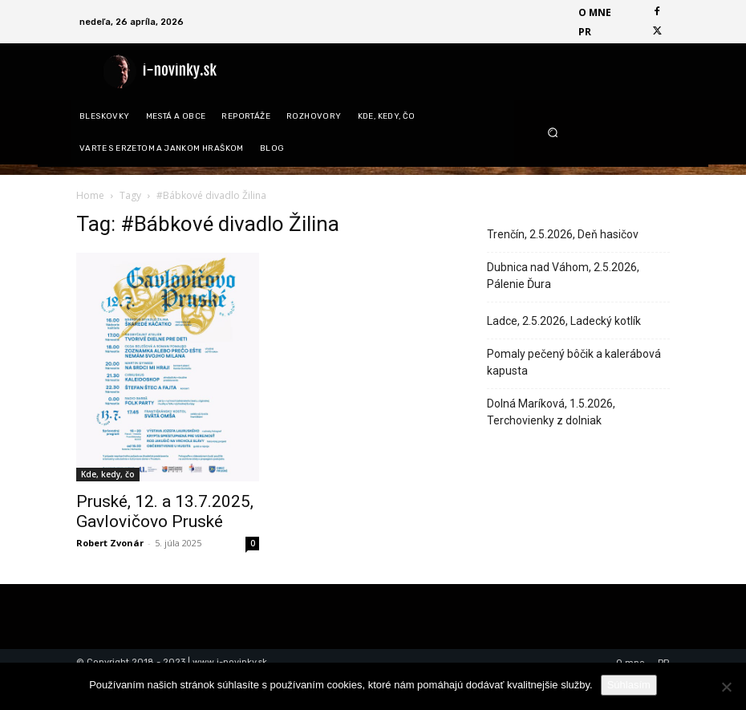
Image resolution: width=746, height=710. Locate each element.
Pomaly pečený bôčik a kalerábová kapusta (574, 362)
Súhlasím (629, 685)
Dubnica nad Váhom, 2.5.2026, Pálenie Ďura (563, 275)
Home (90, 195)
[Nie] (726, 687)
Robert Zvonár (110, 543)
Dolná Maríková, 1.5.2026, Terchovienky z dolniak (551, 412)
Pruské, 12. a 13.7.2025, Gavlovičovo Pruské (164, 511)
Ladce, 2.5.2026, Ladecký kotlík (564, 320)
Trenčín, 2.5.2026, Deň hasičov (563, 234)
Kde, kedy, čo (108, 474)
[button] (602, 132)
